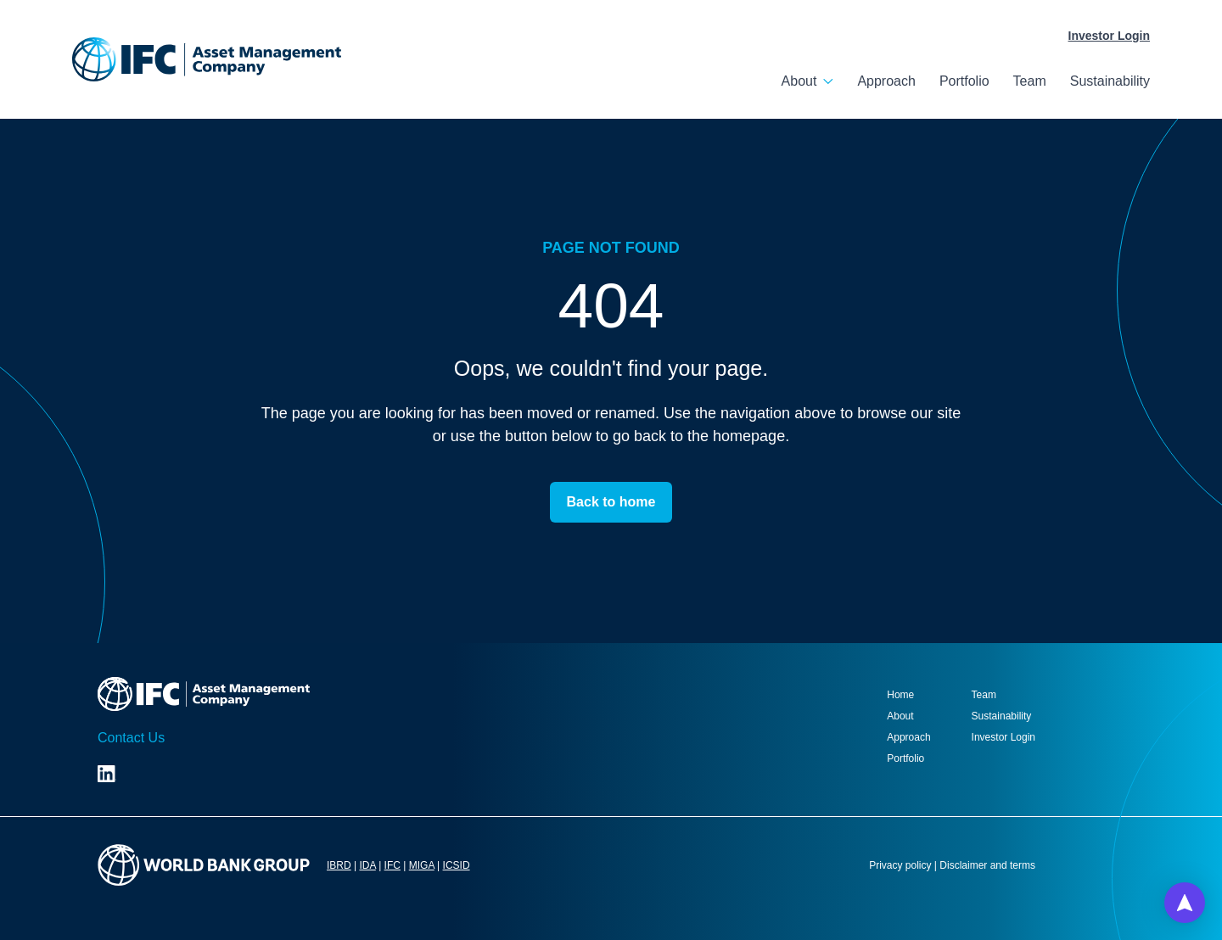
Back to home (611, 502)
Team (1029, 81)
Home (900, 695)
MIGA (421, 865)
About (799, 81)
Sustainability (1110, 81)
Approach (886, 81)
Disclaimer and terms (987, 865)
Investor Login (1109, 35)
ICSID (456, 865)
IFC (392, 865)
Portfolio (964, 81)
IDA (367, 865)
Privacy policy (900, 865)
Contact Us (131, 737)
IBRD (339, 865)
